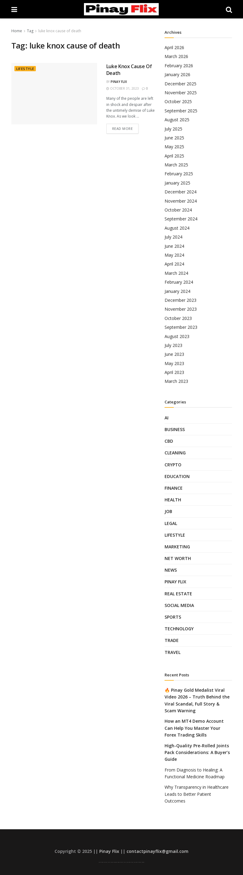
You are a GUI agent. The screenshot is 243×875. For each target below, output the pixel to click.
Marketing (177, 547)
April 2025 (174, 156)
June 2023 (174, 354)
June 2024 (174, 246)
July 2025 (173, 129)
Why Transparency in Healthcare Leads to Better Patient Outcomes (197, 794)
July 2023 (173, 345)
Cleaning (175, 453)
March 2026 (176, 56)
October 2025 (178, 101)
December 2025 (180, 84)
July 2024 (173, 237)
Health (173, 500)
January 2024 (177, 291)
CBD (169, 441)
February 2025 (179, 174)
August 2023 (177, 336)
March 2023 (176, 381)
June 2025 (174, 138)
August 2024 (177, 228)
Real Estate (178, 594)
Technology (179, 629)
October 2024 (178, 210)
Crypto (173, 465)
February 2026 (179, 65)
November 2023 (181, 309)
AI (167, 418)
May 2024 (174, 255)
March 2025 (176, 165)
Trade (172, 640)
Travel (172, 652)
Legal (171, 523)
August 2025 (177, 119)
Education (177, 476)
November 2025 (181, 92)
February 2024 (179, 282)
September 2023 (181, 327)
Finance (174, 488)
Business (175, 429)
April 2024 (174, 264)
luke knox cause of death (59, 30)
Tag (30, 30)
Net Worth (178, 558)
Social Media (179, 605)
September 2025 (181, 111)
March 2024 (176, 273)
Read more (122, 128)
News (171, 570)
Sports (173, 617)
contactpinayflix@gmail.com (157, 851)
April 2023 (174, 372)
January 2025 (177, 183)
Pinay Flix (119, 82)
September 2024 (181, 219)
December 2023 (180, 300)
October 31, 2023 (122, 88)
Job (168, 511)
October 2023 (178, 318)
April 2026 (174, 47)
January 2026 (177, 74)
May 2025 (174, 147)
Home (16, 30)
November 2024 (181, 201)
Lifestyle (25, 68)
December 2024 (180, 192)
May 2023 (174, 363)
